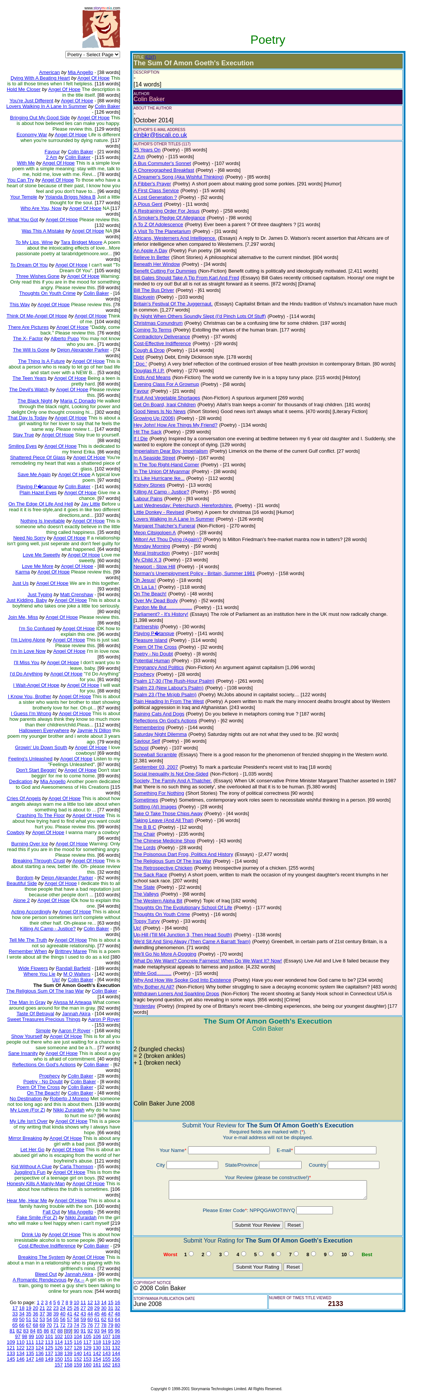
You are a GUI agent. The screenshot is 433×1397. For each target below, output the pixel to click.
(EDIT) (150, 57)
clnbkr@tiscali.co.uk (160, 135)
